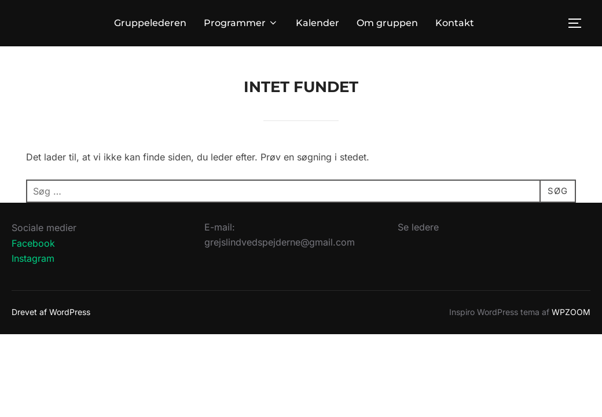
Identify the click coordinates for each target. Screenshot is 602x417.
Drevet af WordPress (51, 312)
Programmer (241, 22)
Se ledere (418, 227)
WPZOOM (571, 312)
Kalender (317, 22)
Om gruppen (387, 22)
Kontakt (454, 22)
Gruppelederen (150, 22)
